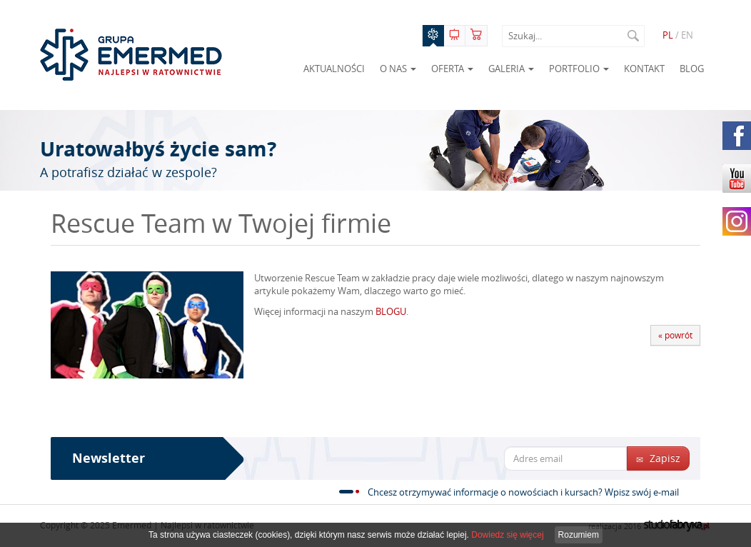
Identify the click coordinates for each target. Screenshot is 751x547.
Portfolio (579, 68)
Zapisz (658, 458)
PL (667, 35)
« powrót (675, 335)
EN (687, 35)
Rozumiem (578, 535)
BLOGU (391, 311)
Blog (692, 68)
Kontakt (644, 68)
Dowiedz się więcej (507, 535)
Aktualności (334, 68)
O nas (398, 68)
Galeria (511, 68)
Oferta (452, 68)
